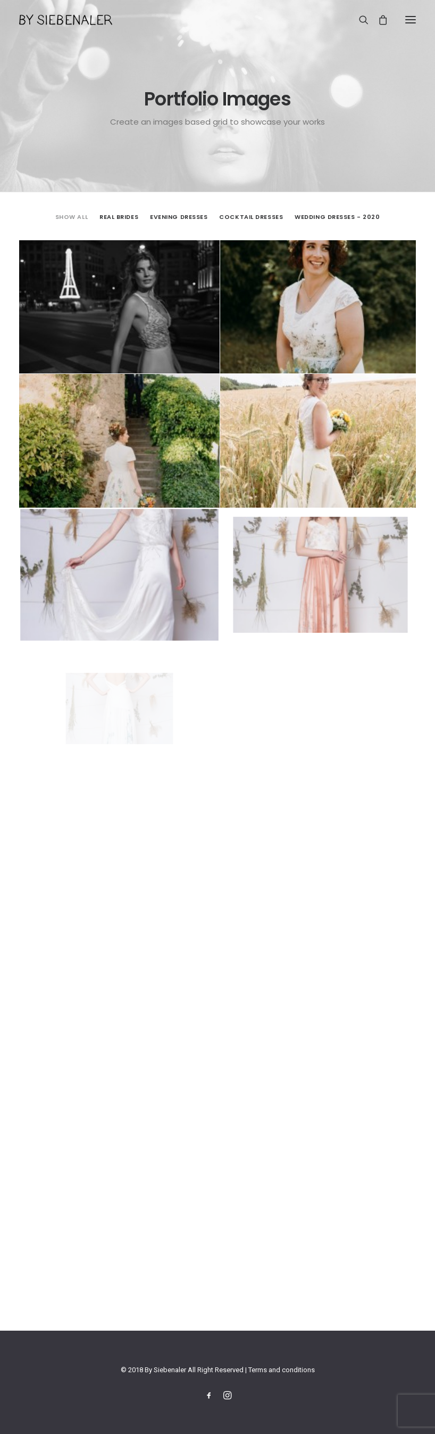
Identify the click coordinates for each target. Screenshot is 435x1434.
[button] (410, 19)
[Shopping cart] (378, 20)
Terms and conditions (281, 1370)
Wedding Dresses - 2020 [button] (337, 217)
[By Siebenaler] (65, 19)
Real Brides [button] (118, 217)
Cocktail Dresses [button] (251, 217)
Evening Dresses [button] (178, 217)
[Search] (359, 20)
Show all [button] (71, 217)
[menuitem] (72, 216)
